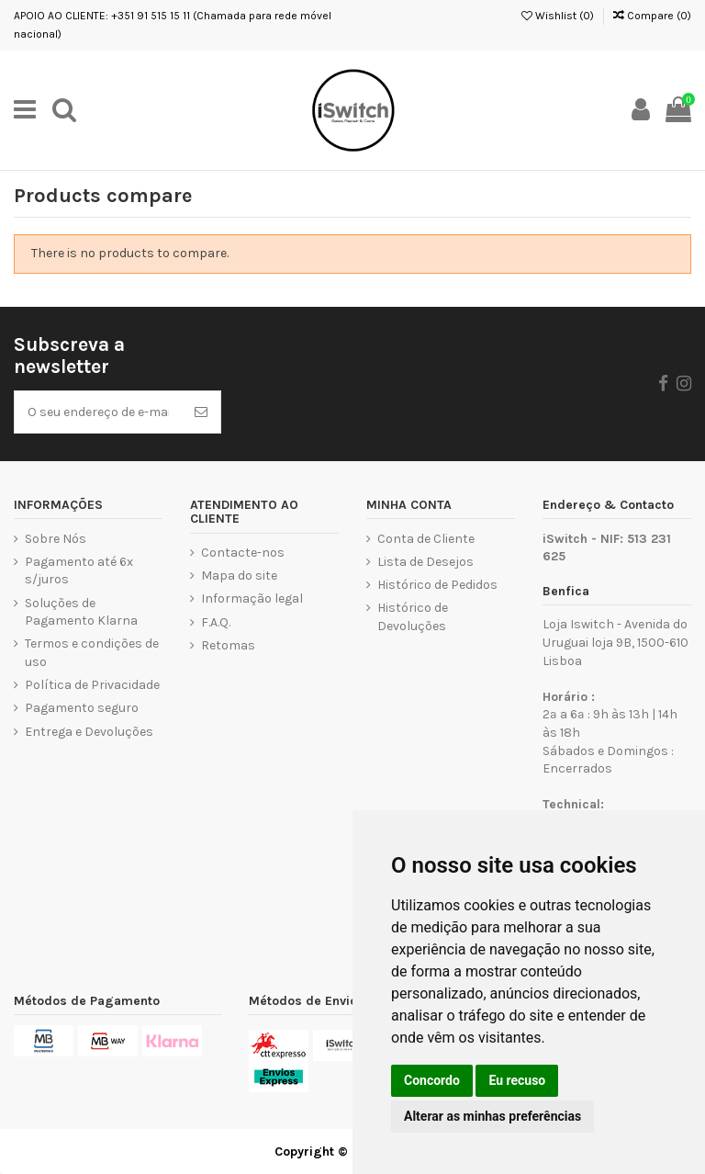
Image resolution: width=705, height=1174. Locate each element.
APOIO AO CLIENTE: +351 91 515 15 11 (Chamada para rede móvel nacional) (172, 24)
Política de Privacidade (92, 685)
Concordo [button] (432, 1080)
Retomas (228, 645)
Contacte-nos (243, 552)
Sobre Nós (55, 539)
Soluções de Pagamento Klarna (81, 612)
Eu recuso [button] (516, 1080)
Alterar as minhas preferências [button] (492, 1116)
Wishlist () (557, 15)
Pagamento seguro (82, 708)
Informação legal (252, 598)
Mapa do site (239, 575)
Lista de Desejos (425, 562)
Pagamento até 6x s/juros (79, 571)
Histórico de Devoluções (412, 617)
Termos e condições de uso (92, 653)
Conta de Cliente (426, 539)
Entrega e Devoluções (89, 731)
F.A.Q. (215, 622)
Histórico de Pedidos (437, 585)
